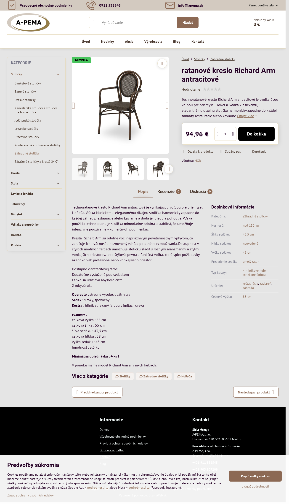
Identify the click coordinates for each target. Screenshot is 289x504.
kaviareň (265, 284)
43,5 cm (248, 234)
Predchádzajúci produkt (97, 392)
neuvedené (250, 243)
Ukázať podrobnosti (255, 486)
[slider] (212, 89)
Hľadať (188, 22)
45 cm (247, 252)
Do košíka (256, 134)
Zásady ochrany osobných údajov (30, 495)
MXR (197, 161)
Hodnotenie (191, 89)
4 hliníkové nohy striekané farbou (255, 272)
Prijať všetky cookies (255, 476)
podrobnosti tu (98, 487)
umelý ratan (251, 262)
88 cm (247, 297)
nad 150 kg (251, 225)
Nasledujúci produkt (256, 392)
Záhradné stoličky (255, 216)
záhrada (248, 288)
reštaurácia (250, 284)
